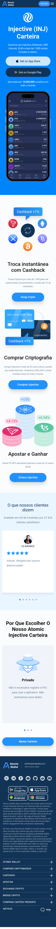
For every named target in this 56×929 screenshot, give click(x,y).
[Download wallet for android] (28, 72)
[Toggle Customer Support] (46, 909)
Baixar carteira (28, 741)
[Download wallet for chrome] (38, 797)
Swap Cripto (28, 297)
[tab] (20, 599)
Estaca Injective (28, 477)
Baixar (44, 4)
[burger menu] (52, 4)
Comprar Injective (28, 384)
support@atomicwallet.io (35, 764)
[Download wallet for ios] (28, 61)
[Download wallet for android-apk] (18, 797)
